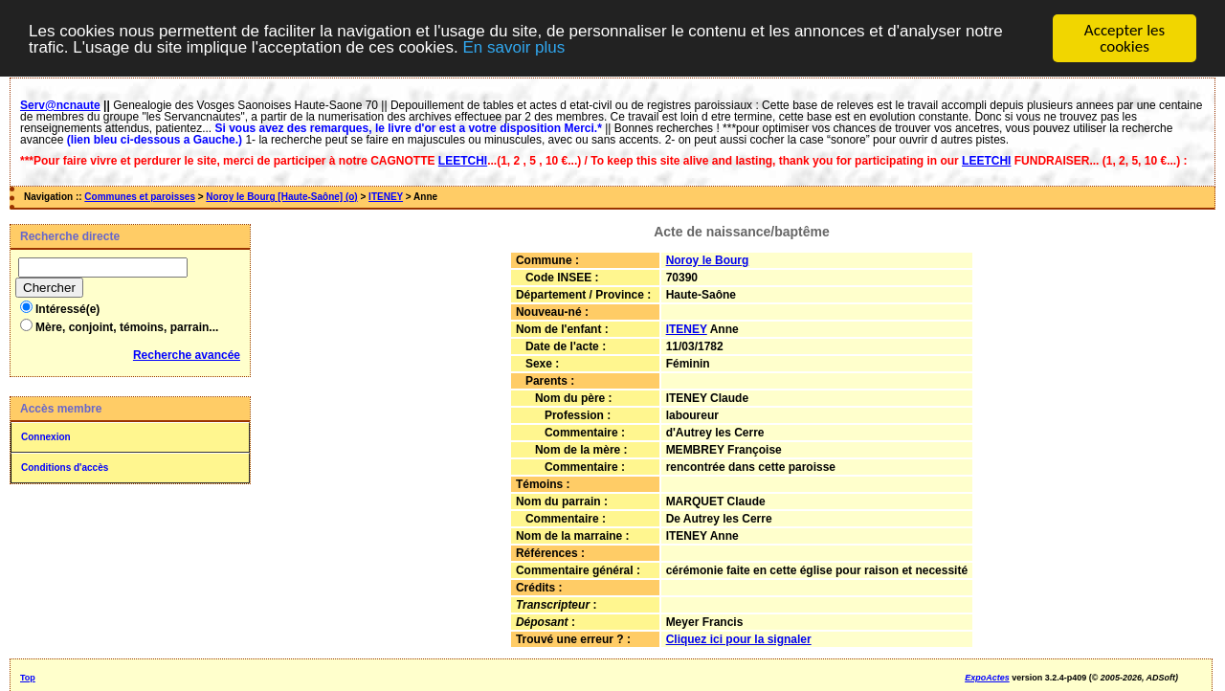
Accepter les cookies (1124, 38)
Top (27, 677)
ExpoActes (987, 677)
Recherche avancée (186, 355)
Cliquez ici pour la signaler (739, 639)
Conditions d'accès (64, 467)
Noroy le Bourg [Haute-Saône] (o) (281, 196)
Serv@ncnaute (60, 105)
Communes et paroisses (139, 196)
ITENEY (385, 196)
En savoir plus (513, 47)
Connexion (46, 437)
